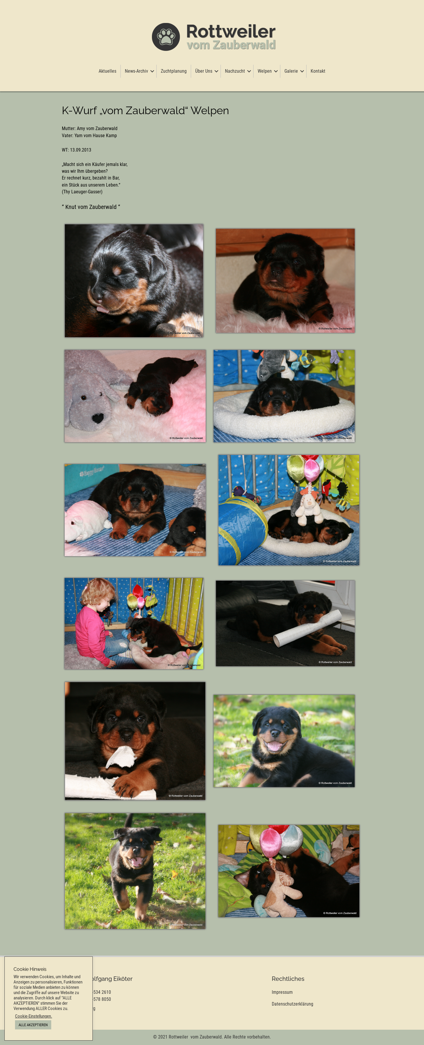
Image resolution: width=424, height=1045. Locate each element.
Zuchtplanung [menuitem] (174, 71)
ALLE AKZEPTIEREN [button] (33, 1025)
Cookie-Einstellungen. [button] (33, 1016)
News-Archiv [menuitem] (136, 71)
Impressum (282, 992)
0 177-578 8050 (96, 999)
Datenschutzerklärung (292, 1004)
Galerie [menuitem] (291, 71)
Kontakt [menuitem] (318, 71)
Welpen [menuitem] (265, 71)
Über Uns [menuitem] (203, 71)
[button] (152, 71)
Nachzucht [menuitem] (235, 71)
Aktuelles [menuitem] (107, 71)
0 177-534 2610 (96, 992)
